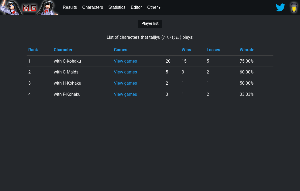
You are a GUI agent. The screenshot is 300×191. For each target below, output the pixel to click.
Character (63, 49)
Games (120, 49)
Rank (33, 49)
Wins (186, 49)
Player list (149, 23)
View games (125, 61)
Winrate (247, 49)
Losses (213, 49)
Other (152, 7)
